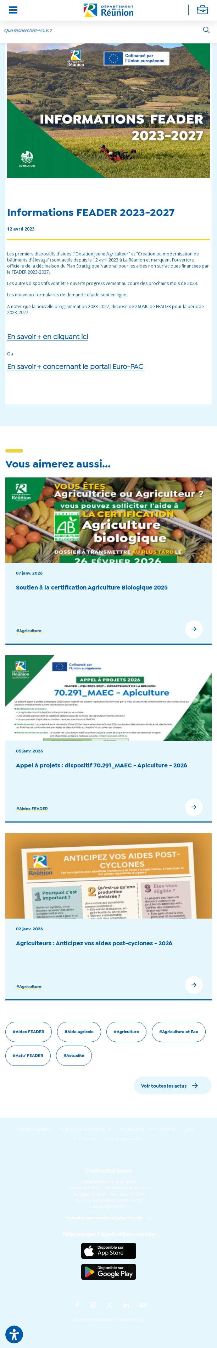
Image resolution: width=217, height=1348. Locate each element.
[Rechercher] (206, 29)
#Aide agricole (79, 1032)
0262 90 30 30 (93, 1194)
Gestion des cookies (123, 1139)
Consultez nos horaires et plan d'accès (104, 1218)
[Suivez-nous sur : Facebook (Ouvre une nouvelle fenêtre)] (77, 1306)
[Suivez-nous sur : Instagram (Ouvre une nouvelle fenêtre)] (93, 1306)
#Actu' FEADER (28, 1056)
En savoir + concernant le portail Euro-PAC (75, 367)
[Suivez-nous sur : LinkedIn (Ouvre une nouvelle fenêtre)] (126, 1306)
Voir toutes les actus (164, 1086)
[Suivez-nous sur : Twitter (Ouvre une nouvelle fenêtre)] (109, 1305)
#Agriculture (28, 631)
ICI (141, 1320)
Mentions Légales (33, 1129)
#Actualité (73, 1056)
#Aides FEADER (32, 809)
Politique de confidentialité (85, 1129)
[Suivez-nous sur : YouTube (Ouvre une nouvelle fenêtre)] (143, 1305)
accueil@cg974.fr (108, 1207)
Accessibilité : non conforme (147, 1129)
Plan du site (85, 1139)
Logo (188, 1129)
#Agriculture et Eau (178, 1032)
